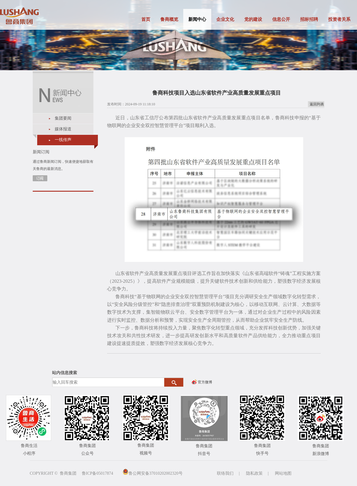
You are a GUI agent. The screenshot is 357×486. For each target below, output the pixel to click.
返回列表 (317, 104)
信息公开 (281, 19)
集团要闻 (63, 118)
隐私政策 (254, 473)
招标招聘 (309, 19)
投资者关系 (339, 19)
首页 (145, 19)
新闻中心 (197, 19)
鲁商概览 (169, 19)
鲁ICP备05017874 (97, 473)
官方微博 (205, 382)
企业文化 (225, 19)
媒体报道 (63, 129)
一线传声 (63, 139)
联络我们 (225, 473)
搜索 (174, 382)
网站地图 (283, 473)
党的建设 (253, 19)
